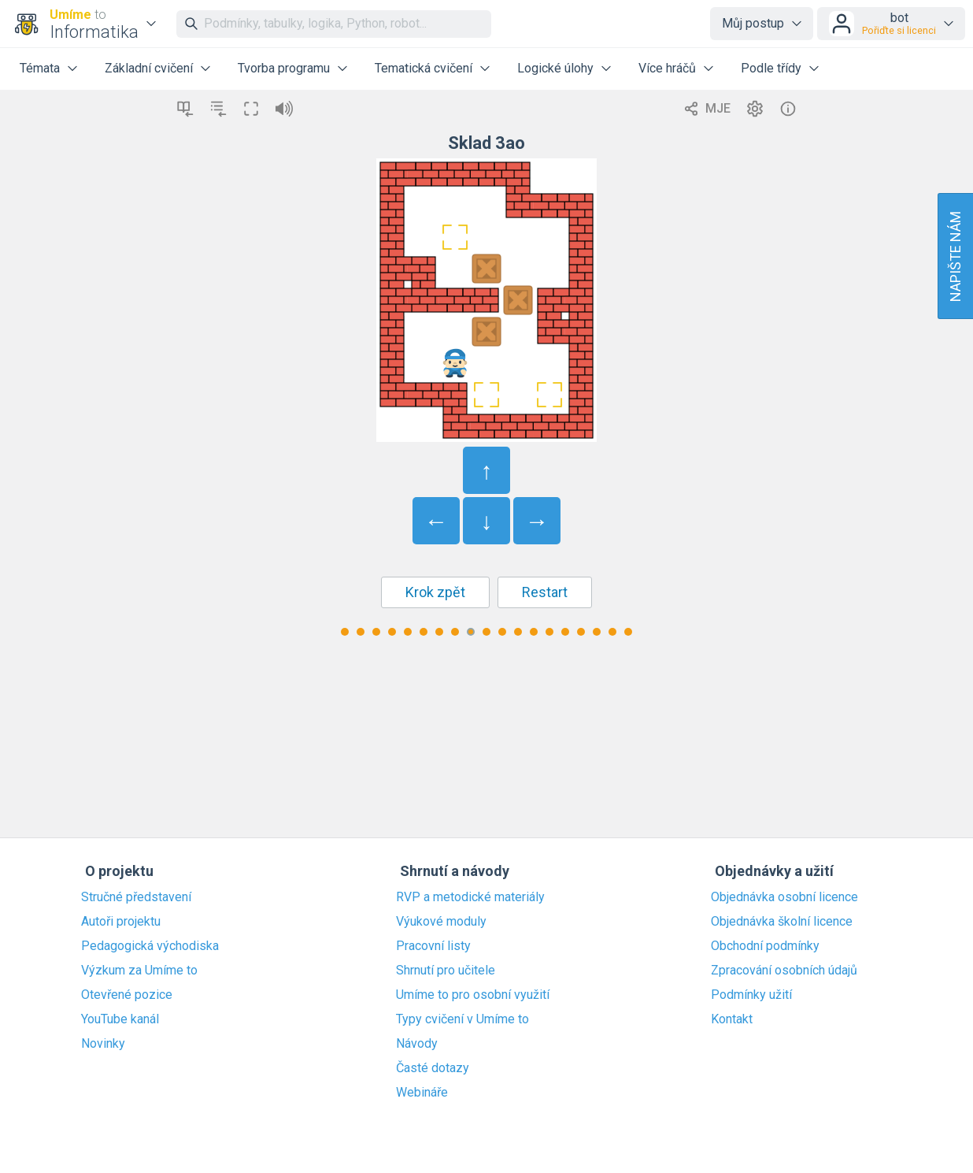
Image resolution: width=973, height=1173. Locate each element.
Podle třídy (771, 68)
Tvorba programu (284, 68)
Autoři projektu (121, 922)
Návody (417, 1044)
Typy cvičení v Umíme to (462, 1019)
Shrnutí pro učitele (445, 970)
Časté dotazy (432, 1068)
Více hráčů (667, 68)
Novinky (103, 1044)
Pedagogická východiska (150, 946)
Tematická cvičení (423, 68)
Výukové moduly (441, 922)
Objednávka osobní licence (784, 897)
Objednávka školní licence (782, 922)
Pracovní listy (433, 946)
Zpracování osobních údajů (784, 970)
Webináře (422, 1093)
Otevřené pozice (126, 995)
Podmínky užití (751, 995)
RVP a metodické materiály (470, 897)
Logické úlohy (555, 68)
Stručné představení (136, 897)
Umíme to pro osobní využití (472, 995)
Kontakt (732, 1019)
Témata (40, 68)
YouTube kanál (120, 1019)
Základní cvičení (149, 68)
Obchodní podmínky (765, 946)
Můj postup (753, 23)
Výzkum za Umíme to (139, 970)
